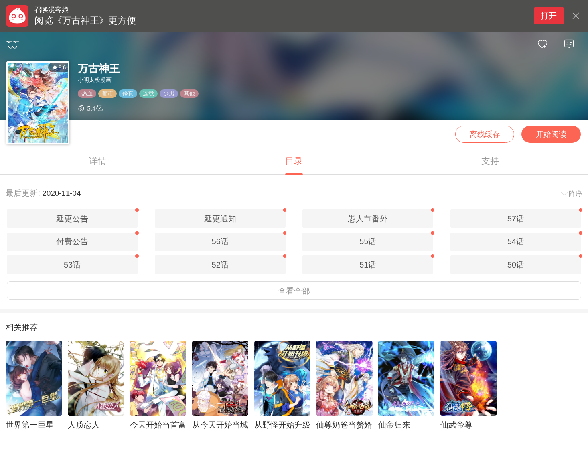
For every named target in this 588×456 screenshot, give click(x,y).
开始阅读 (551, 134)
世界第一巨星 (30, 424)
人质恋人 (84, 424)
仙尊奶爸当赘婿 (344, 424)
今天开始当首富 (158, 424)
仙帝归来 (394, 424)
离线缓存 (485, 134)
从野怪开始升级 (282, 424)
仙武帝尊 (456, 424)
